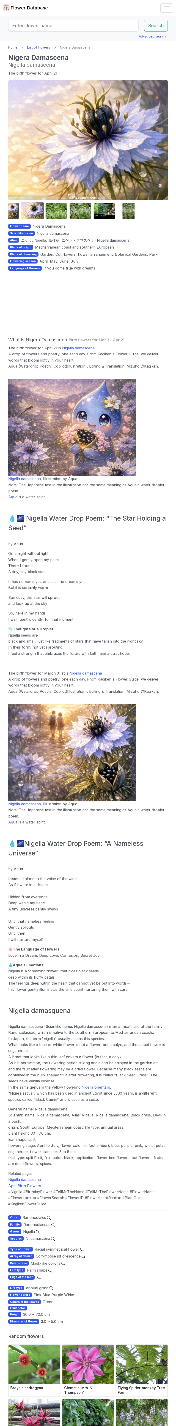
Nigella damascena (78, 348)
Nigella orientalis (96, 1087)
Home (12, 47)
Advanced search (152, 36)
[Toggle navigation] (166, 8)
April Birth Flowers (24, 1185)
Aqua (12, 497)
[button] (11, 211)
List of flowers (38, 47)
